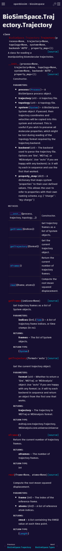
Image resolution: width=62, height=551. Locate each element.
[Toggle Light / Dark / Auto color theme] (55, 4)
